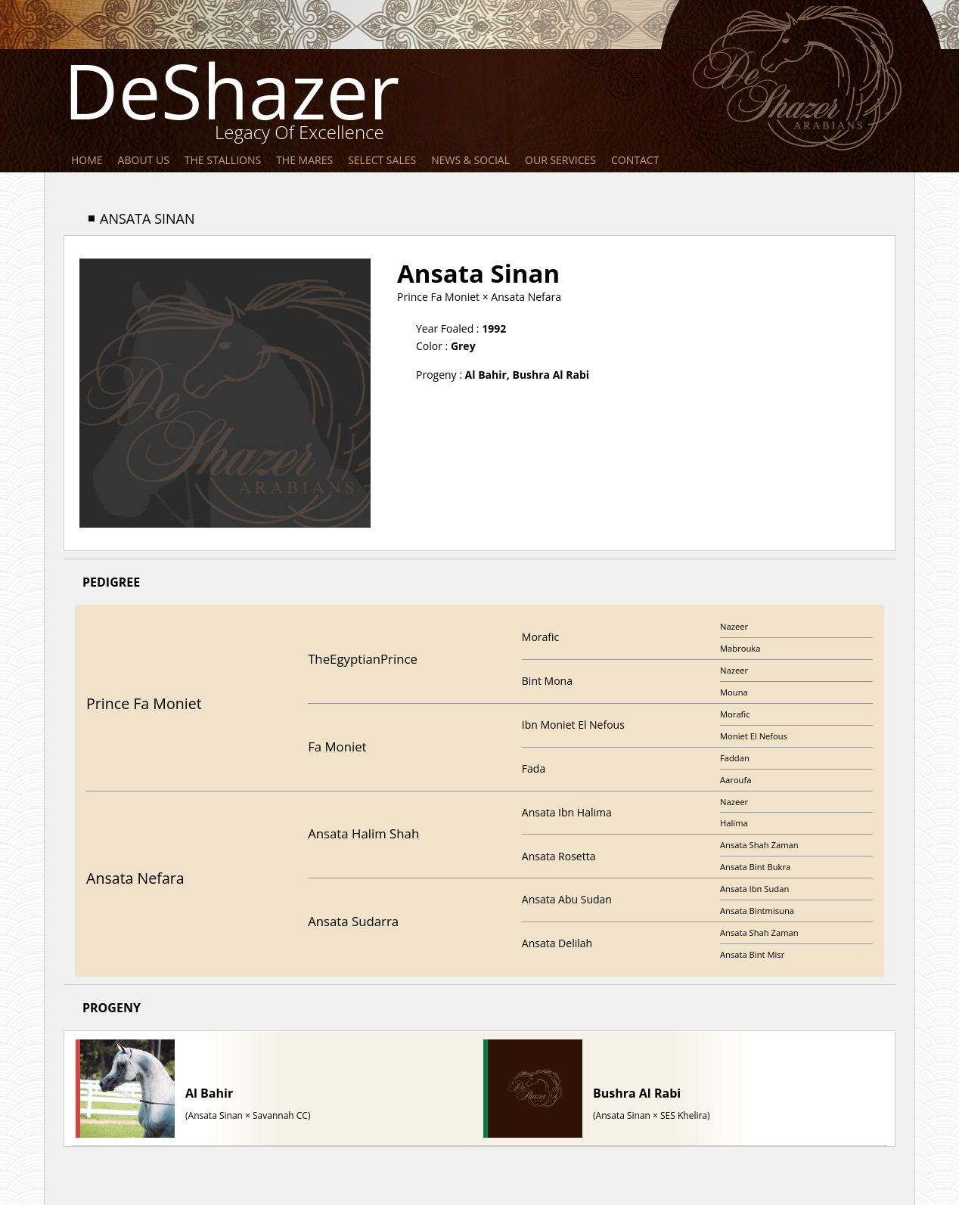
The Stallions (223, 160)
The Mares (304, 160)
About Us (143, 160)
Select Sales (382, 160)
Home (87, 160)
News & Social (470, 160)
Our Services (560, 160)
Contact (635, 160)
